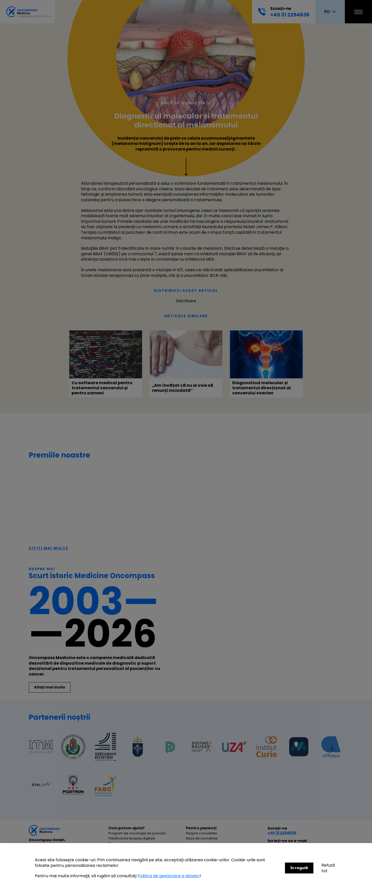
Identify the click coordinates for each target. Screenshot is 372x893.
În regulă (299, 867)
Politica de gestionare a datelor (169, 876)
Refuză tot (328, 868)
